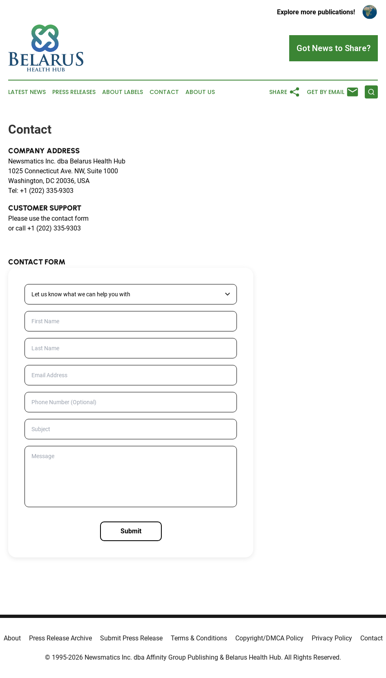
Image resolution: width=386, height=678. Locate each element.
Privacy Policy (332, 638)
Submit (130, 531)
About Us (200, 92)
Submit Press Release (131, 638)
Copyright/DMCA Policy (269, 638)
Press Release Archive (60, 638)
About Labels (122, 92)
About (12, 638)
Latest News (27, 92)
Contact (164, 92)
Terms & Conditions (199, 638)
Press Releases (74, 92)
